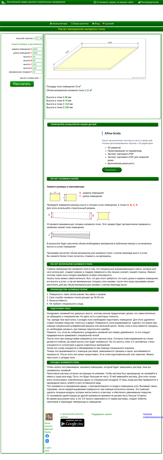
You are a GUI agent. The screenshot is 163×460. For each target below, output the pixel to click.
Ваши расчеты (81, 23)
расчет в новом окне (31, 78)
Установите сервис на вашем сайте (115, 2)
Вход (97, 23)
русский (108, 23)
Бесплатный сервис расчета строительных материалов (36, 2)
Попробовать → (112, 170)
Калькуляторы (60, 23)
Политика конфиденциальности (153, 415)
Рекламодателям (150, 2)
